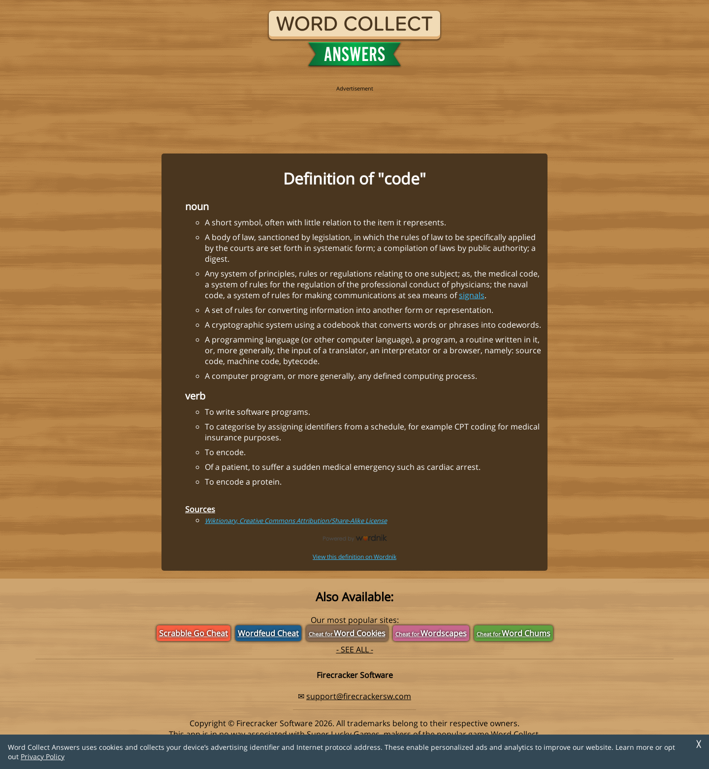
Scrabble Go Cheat (193, 633)
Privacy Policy (42, 756)
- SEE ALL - (354, 649)
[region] (354, 114)
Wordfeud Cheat (268, 633)
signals (471, 295)
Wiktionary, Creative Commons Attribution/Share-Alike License (296, 520)
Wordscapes (431, 633)
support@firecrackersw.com (358, 696)
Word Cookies (347, 633)
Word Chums (513, 633)
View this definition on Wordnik (354, 557)
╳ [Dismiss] (699, 744)
